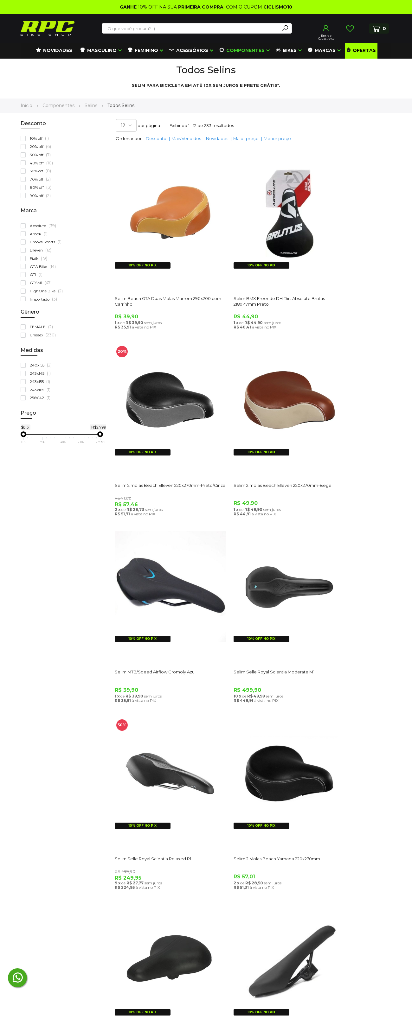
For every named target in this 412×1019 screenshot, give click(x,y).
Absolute (44, 225)
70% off (42, 179)
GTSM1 (42, 282)
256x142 (41, 397)
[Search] (285, 28)
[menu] (206, 51)
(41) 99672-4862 (47, 921)
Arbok (40, 234)
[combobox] (191, 28)
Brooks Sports (47, 241)
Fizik (40, 258)
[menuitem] (54, 51)
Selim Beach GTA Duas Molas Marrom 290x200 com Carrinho (154, 277)
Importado (45, 299)
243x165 (41, 389)
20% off (42, 146)
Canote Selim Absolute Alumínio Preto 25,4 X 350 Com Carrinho (345, 773)
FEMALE (43, 326)
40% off (43, 163)
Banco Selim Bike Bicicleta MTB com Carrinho (154, 773)
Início (27, 105)
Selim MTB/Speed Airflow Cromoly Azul (251, 440)
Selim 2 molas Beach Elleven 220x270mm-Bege (145, 442)
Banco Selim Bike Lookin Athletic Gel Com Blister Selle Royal (249, 773)
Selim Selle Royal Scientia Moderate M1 (346, 440)
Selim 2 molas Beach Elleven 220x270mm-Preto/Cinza (335, 277)
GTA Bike (44, 266)
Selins (92, 105)
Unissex (44, 335)
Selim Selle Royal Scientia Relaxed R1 (154, 605)
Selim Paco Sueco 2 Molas (333, 605)
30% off (42, 154)
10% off (41, 138)
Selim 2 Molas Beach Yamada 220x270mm (241, 608)
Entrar (326, 28)
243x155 (41, 381)
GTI (37, 274)
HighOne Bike (48, 291)
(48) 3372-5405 (44, 906)
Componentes (59, 105)
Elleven (42, 250)
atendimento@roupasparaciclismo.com (66, 892)
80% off (42, 187)
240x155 (42, 365)
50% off (42, 171)
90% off (42, 195)
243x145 (42, 373)
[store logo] (47, 28)
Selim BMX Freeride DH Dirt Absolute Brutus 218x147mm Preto (249, 277)
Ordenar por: (129, 138)
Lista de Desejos (349, 28)
